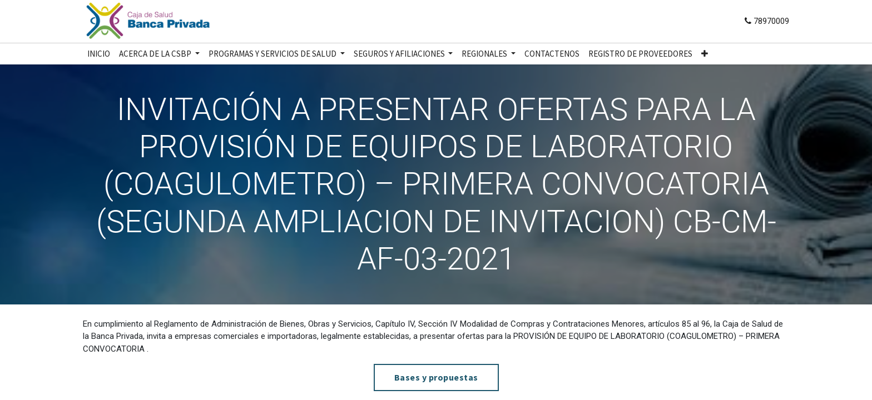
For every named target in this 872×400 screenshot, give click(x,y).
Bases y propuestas (436, 377)
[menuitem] (99, 54)
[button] (704, 54)
